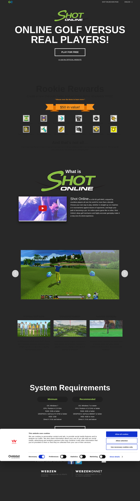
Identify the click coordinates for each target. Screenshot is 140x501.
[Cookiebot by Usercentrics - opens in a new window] (14, 496)
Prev (15, 273)
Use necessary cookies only (122, 487)
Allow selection (122, 481)
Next (124, 273)
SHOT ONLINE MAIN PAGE (110, 2)
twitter (78, 460)
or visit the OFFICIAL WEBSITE (69, 60)
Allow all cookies (121, 474)
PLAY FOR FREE (70, 52)
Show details (115, 497)
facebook (71, 460)
